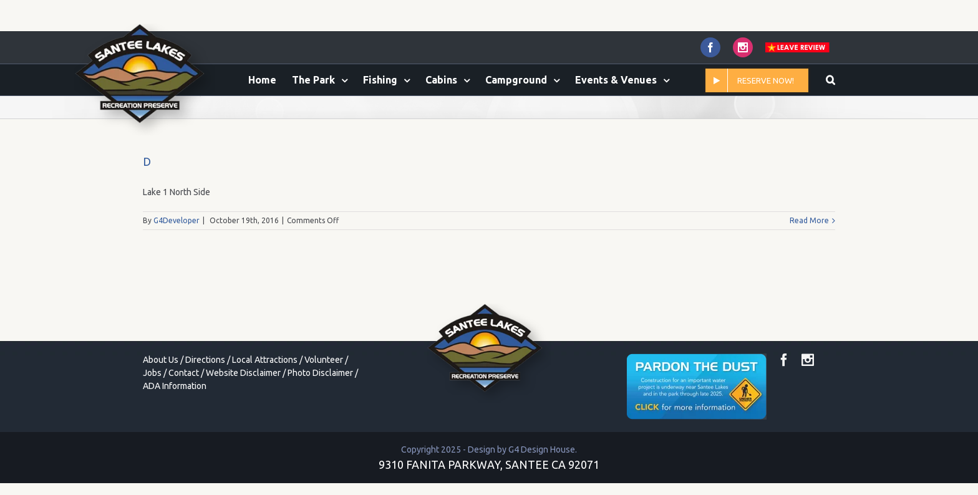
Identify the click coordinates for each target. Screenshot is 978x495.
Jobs (152, 425)
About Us (160, 412)
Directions (205, 412)
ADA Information (174, 438)
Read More (809, 273)
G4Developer (176, 273)
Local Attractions (265, 412)
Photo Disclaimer (320, 425)
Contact (183, 425)
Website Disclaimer (243, 425)
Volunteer (323, 412)
